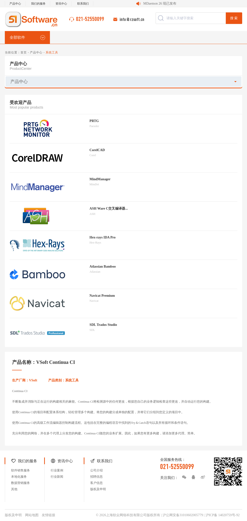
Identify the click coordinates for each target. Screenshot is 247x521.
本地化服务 (19, 476)
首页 (24, 52)
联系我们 (83, 3)
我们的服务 (38, 3)
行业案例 (57, 470)
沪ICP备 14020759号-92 (223, 515)
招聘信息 (96, 476)
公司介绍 (96, 470)
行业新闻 (57, 476)
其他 (14, 489)
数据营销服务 (20, 483)
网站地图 (32, 515)
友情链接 (48, 515)
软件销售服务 (20, 470)
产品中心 (15, 3)
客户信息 (96, 483)
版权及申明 (98, 489)
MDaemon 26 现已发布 (159, 3)
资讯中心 (61, 3)
